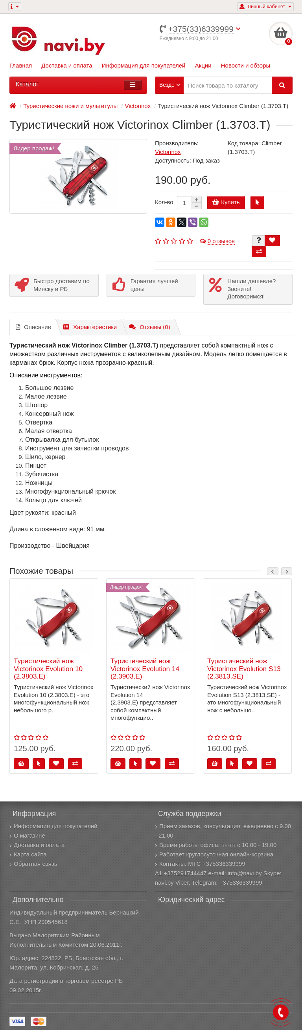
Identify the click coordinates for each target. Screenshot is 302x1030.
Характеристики (90, 327)
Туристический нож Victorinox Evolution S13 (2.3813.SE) (244, 668)
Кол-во (164, 202)
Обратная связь (33, 863)
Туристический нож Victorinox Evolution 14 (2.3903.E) (144, 668)
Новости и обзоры (246, 65)
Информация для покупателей (144, 65)
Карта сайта (28, 854)
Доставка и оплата (66, 65)
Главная (20, 65)
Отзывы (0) (149, 327)
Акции (203, 65)
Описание (33, 327)
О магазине (27, 835)
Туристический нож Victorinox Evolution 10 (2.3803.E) (48, 668)
